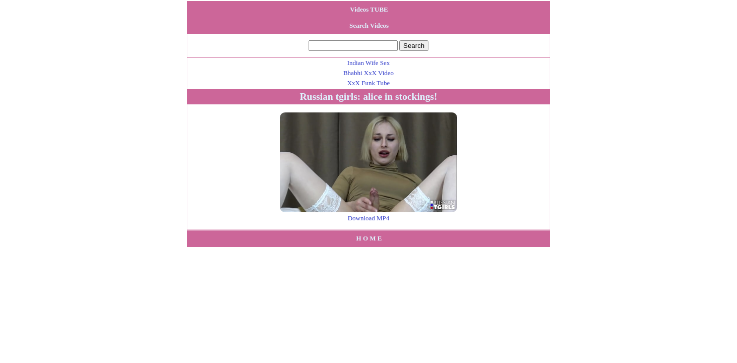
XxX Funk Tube (368, 83)
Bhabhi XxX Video (368, 73)
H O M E (369, 238)
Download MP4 (369, 218)
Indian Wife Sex (368, 63)
